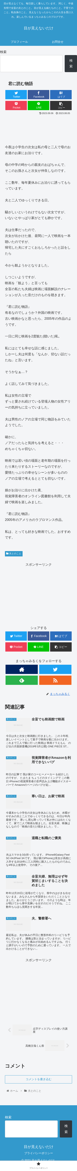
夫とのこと (13, 553)
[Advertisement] (38, 128)
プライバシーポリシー (38, 1153)
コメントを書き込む (39, 1079)
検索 (3, 52)
